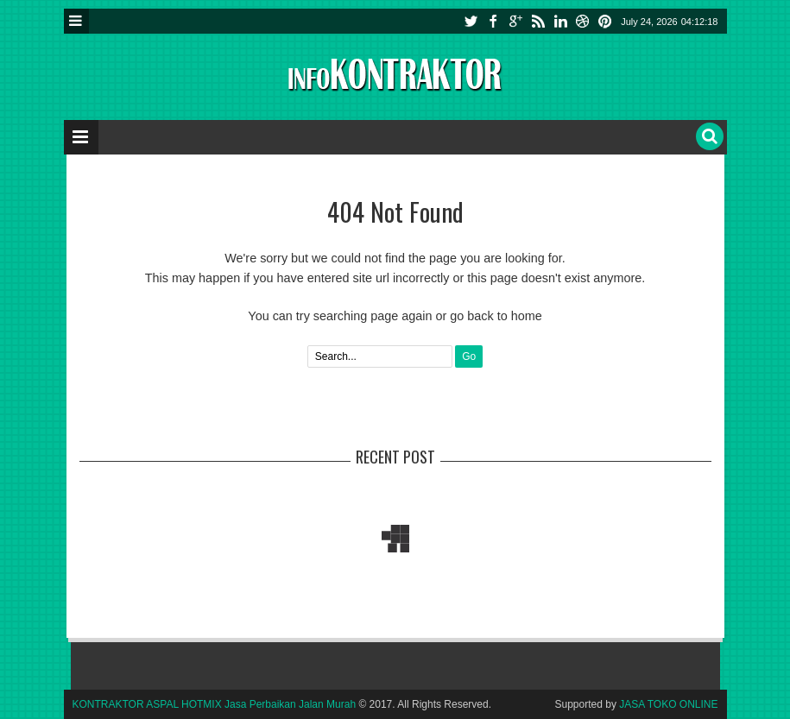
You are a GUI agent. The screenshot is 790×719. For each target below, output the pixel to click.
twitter (470, 21)
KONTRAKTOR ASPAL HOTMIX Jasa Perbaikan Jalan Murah (215, 704)
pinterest (605, 21)
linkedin (560, 21)
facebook (493, 21)
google (515, 21)
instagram (583, 21)
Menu (76, 21)
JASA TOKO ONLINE (668, 704)
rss (538, 21)
